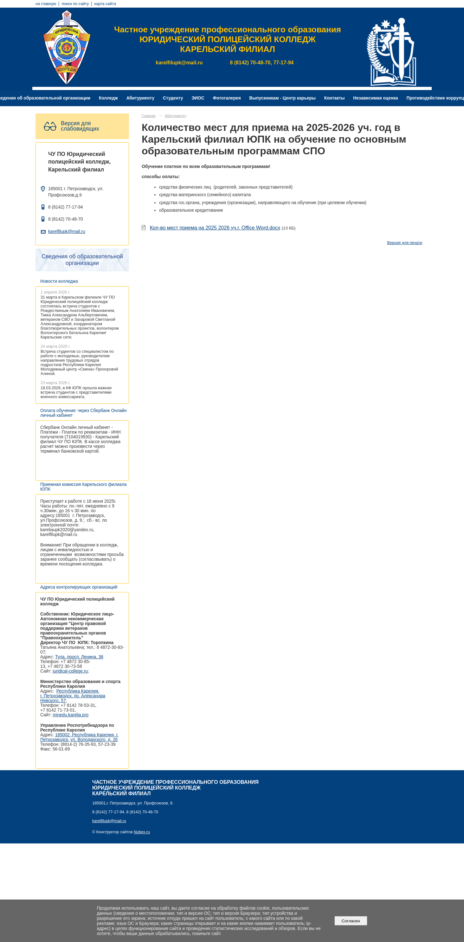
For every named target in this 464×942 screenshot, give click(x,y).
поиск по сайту (75, 4)
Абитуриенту (140, 98)
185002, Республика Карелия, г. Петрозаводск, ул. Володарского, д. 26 (79, 737)
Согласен (350, 921)
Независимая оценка (375, 98)
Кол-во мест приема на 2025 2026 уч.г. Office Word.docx (215, 227)
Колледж (108, 98)
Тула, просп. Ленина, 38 (79, 657)
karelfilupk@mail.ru (66, 231)
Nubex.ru (142, 832)
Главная (149, 116)
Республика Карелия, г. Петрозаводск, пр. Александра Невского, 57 (72, 696)
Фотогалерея (227, 98)
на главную (45, 4)
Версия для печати (404, 243)
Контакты (334, 98)
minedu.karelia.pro (70, 715)
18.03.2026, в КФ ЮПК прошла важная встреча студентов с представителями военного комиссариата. (76, 392)
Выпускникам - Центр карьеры (282, 98)
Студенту (173, 98)
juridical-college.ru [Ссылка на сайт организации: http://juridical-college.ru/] (70, 671)
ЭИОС (197, 98)
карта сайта (105, 4)
